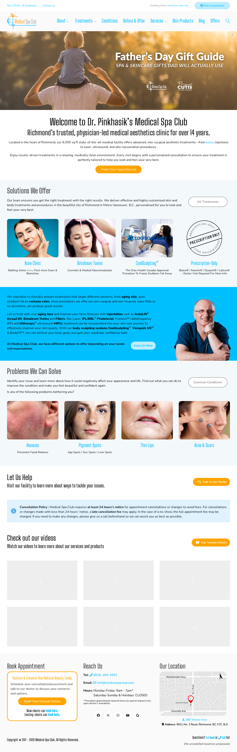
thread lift (14, 319)
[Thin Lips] (147, 420)
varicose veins (39, 301)
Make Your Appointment (118, 169)
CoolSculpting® (147, 263)
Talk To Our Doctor (212, 482)
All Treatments (208, 202)
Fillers (60, 319)
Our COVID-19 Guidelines (22, 5)
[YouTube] (128, 715)
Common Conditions (208, 382)
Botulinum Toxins (90, 263)
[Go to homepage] (21, 21)
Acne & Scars (204, 445)
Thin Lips (147, 445)
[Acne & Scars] (204, 420)
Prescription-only (204, 263)
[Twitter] (108, 715)
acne (30, 270)
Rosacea (33, 445)
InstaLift (141, 314)
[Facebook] (98, 715)
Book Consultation (212, 5)
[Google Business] (137, 715)
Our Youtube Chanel (211, 542)
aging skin (129, 297)
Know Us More (143, 345)
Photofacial (105, 319)
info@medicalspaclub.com (113, 683)
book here (51, 711)
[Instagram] (118, 715)
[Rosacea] (32, 420)
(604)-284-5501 (103, 675)
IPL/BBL (88, 319)
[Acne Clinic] (32, 238)
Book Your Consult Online (42, 701)
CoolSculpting (118, 328)
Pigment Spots (90, 445)
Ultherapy (27, 323)
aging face (45, 314)
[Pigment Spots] (90, 420)
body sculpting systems (90, 328)
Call (221, 737)
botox (210, 142)
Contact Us (49, 5)
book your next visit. (178, 5)
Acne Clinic (33, 263)
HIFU (58, 323)
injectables (115, 314)
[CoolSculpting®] (147, 238)
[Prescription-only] (204, 238)
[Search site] (228, 21)
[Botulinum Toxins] (90, 238)
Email (210, 737)
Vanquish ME (142, 328)
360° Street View (194, 720)
